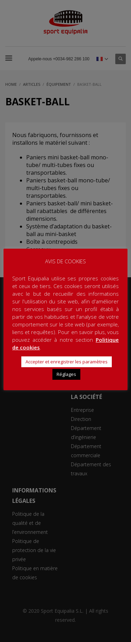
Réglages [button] (66, 374)
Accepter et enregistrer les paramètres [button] (67, 361)
